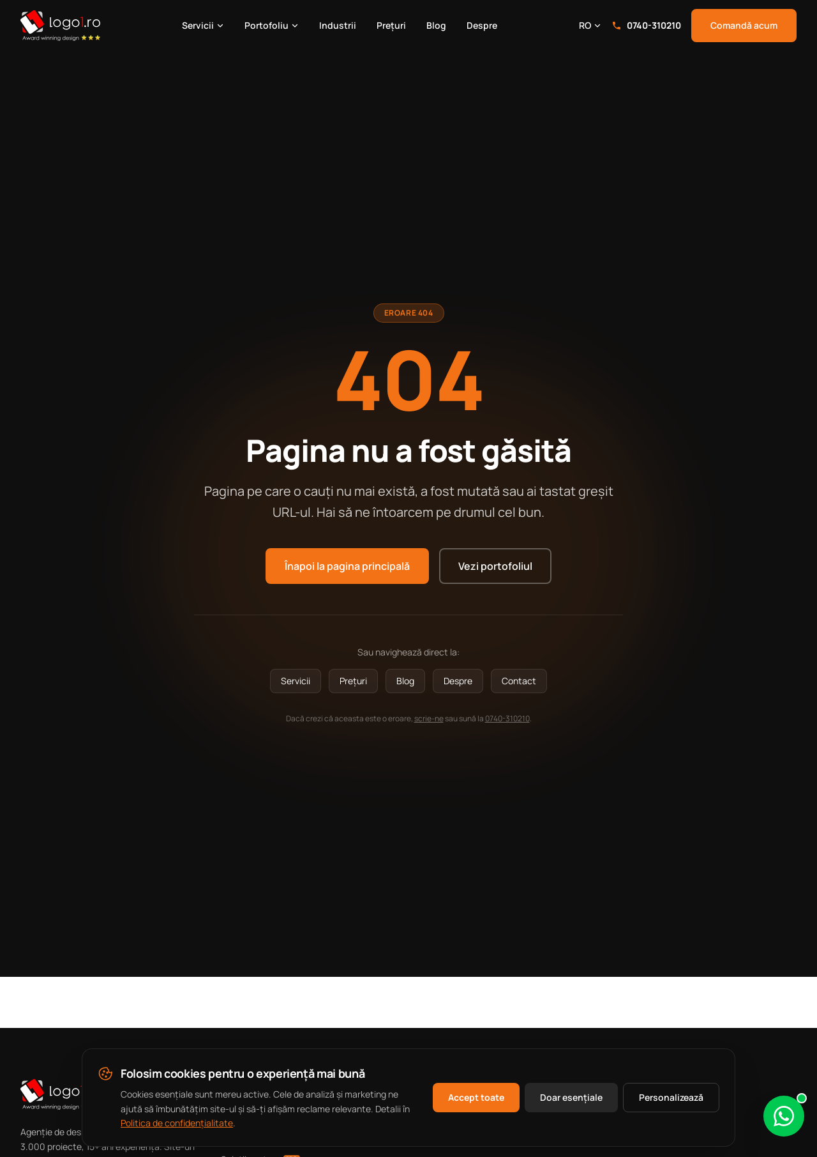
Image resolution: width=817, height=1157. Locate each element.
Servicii (203, 25)
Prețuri (391, 25)
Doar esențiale (571, 1097)
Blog (436, 25)
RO (590, 25)
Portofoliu (271, 25)
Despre (482, 25)
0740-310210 (646, 25)
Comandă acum (743, 25)
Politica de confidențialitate (177, 1123)
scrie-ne (429, 718)
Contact (519, 681)
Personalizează (671, 1097)
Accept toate (476, 1097)
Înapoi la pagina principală (347, 566)
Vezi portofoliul (495, 566)
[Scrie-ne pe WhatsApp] (783, 1116)
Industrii (337, 25)
